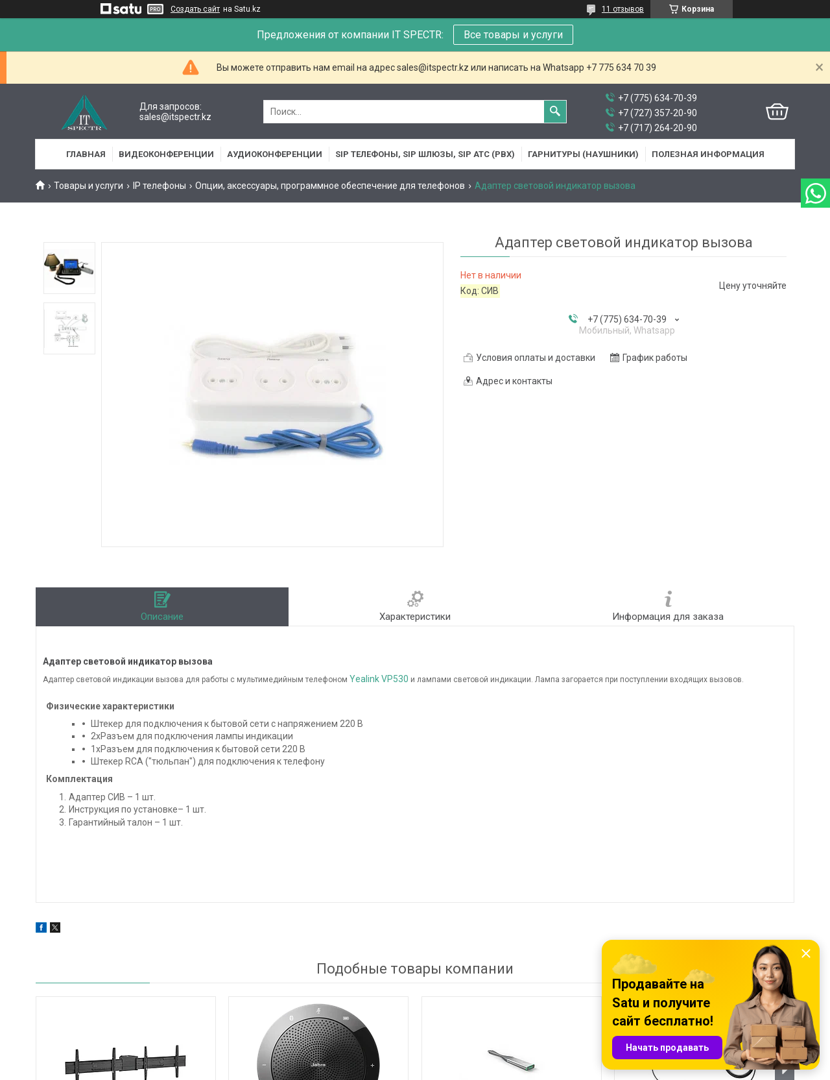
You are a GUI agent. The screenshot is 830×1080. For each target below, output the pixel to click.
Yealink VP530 (379, 679)
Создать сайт (195, 9)
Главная (86, 154)
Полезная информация (708, 154)
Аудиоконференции (274, 154)
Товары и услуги (88, 185)
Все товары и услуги (513, 35)
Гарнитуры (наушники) (583, 154)
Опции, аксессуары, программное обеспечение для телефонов (330, 185)
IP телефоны (159, 185)
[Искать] (555, 112)
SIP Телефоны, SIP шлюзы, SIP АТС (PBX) (425, 154)
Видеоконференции (166, 154)
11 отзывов (623, 9)
